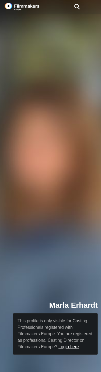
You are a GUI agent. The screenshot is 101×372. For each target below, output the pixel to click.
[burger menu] (93, 7)
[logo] (28, 6)
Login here (68, 346)
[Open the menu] (77, 6)
